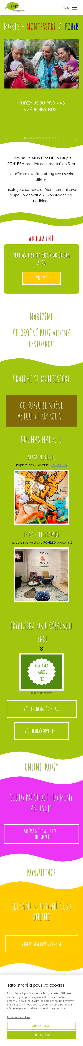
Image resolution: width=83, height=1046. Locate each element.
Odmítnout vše (41, 1026)
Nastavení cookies (18, 1017)
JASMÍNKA (59, 465)
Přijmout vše (42, 1034)
